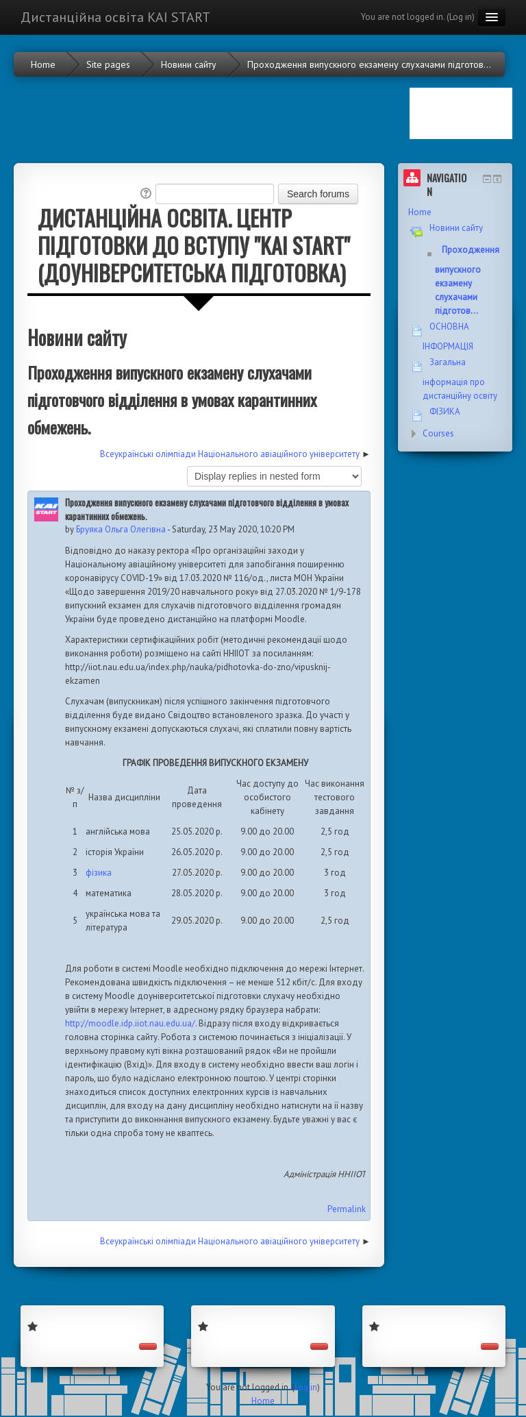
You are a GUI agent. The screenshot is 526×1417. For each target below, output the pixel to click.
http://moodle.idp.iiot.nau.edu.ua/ (130, 1023)
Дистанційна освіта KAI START (115, 17)
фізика (99, 872)
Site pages (108, 64)
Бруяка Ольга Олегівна (121, 529)
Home (419, 212)
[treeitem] (455, 212)
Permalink (346, 1209)
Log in (460, 17)
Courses (438, 433)
